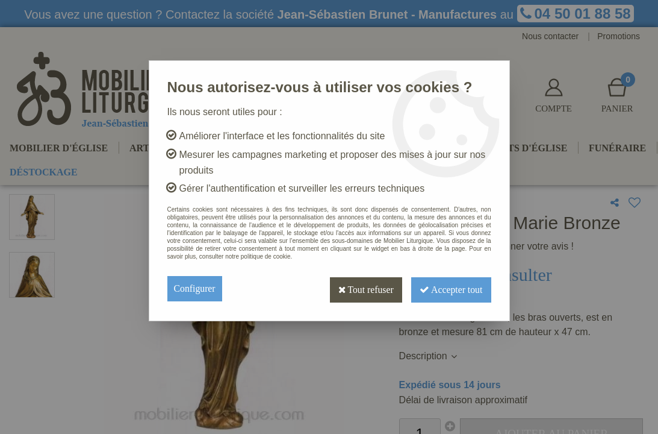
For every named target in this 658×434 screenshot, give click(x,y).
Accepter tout (450, 288)
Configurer (195, 288)
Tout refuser (361, 288)
